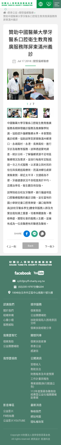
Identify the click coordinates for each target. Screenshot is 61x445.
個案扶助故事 (38, 341)
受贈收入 (36, 364)
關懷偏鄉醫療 (26, 12)
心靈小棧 (8, 319)
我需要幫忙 (10, 335)
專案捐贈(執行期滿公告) (43, 385)
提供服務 (36, 304)
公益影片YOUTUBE (14, 420)
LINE (34, 233)
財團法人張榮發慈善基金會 (17, 4)
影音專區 (8, 405)
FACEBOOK (26, 233)
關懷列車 (36, 335)
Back (30, 245)
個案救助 (36, 310)
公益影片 (8, 411)
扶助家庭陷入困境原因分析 (44, 321)
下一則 (49, 246)
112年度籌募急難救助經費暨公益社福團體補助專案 (44, 394)
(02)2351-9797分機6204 (31, 286)
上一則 (11, 246)
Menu (57, 4)
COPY (42, 233)
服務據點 (8, 324)
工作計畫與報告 (40, 378)
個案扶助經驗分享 (41, 327)
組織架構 (8, 315)
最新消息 (36, 405)
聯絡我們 (36, 411)
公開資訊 (36, 358)
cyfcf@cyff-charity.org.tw (31, 281)
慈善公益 (12, 12)
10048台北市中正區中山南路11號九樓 (32, 292)
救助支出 (36, 369)
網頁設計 (35, 438)
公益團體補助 (38, 315)
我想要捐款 (10, 358)
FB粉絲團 (8, 415)
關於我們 (8, 310)
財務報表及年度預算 (42, 373)
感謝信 (34, 350)
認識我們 (8, 304)
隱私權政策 (37, 421)
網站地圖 (36, 416)
